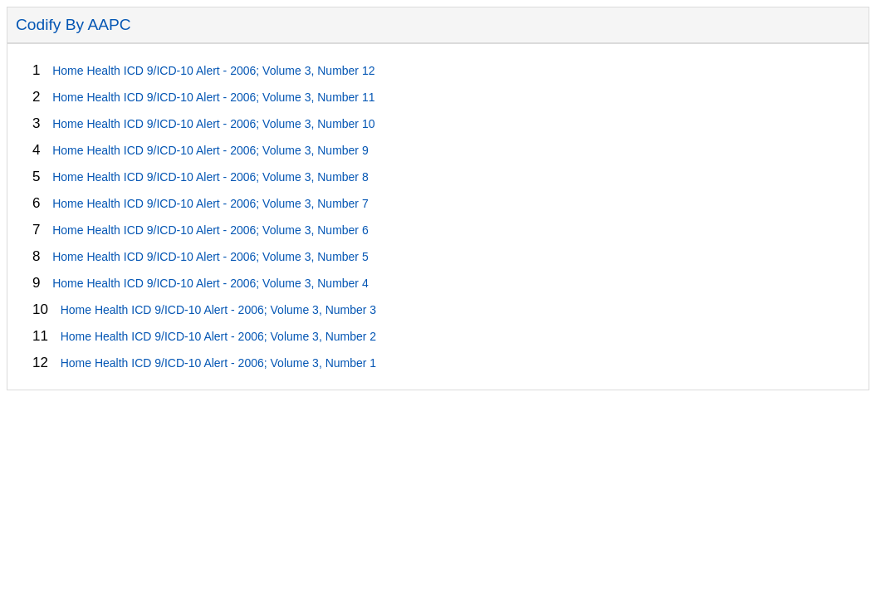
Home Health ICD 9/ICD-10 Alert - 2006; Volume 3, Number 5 (210, 256)
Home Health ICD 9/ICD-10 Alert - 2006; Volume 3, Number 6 (210, 230)
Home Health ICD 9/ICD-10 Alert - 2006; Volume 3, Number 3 (219, 309)
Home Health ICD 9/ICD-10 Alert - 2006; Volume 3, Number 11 (213, 97)
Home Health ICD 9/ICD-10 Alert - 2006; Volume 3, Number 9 (210, 150)
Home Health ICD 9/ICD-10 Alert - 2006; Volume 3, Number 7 (210, 203)
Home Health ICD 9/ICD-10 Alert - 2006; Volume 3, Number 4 (210, 283)
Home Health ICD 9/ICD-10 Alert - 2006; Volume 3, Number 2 (219, 336)
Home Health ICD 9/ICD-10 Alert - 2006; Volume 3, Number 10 (213, 123)
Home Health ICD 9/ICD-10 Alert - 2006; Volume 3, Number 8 (210, 177)
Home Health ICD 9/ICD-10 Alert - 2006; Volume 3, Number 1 (219, 363)
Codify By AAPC (73, 24)
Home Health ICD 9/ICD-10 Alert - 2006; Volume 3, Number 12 (213, 70)
